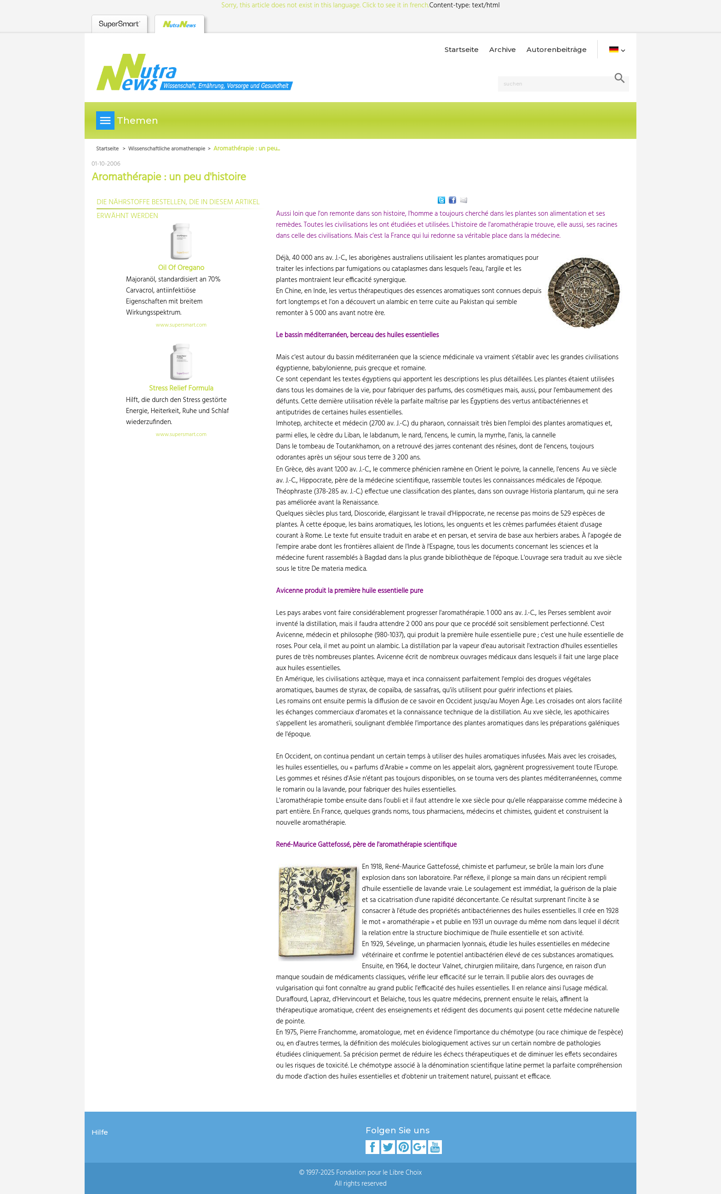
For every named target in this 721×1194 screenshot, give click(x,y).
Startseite (462, 49)
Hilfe (100, 1132)
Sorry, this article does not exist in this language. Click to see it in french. (325, 5)
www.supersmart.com (181, 325)
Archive (502, 49)
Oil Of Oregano (181, 268)
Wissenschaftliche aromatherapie (167, 149)
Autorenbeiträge (556, 49)
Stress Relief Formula (181, 389)
